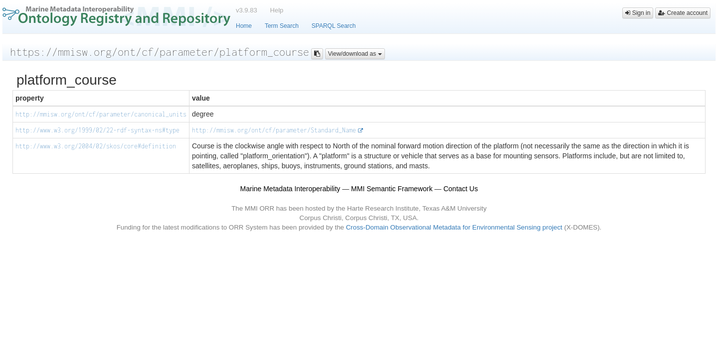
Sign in (637, 12)
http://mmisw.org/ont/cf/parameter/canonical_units (100, 114)
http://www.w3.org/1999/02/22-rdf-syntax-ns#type (97, 130)
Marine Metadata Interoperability (290, 189)
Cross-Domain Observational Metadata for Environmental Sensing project (454, 227)
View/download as (355, 53)
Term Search (282, 25)
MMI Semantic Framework (391, 189)
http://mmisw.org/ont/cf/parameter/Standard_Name (274, 130)
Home (244, 25)
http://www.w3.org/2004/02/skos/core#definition (95, 146)
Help (277, 10)
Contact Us (460, 189)
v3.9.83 (246, 10)
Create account (683, 12)
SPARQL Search (334, 25)
